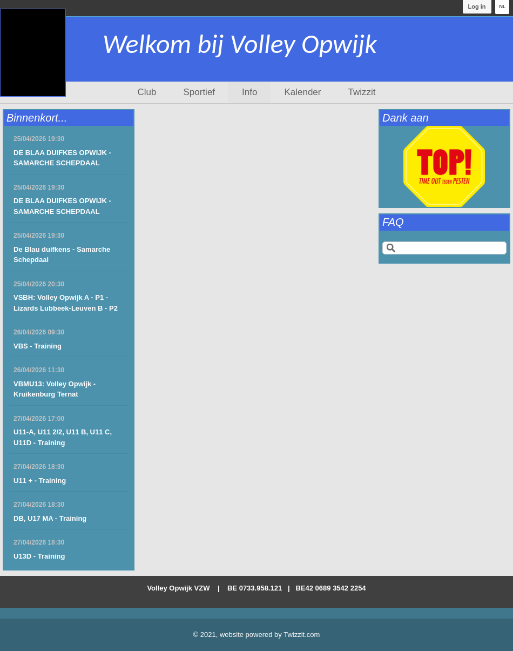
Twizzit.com (302, 634)
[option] (444, 166)
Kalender (302, 92)
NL (502, 6)
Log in (476, 6)
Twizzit (361, 92)
